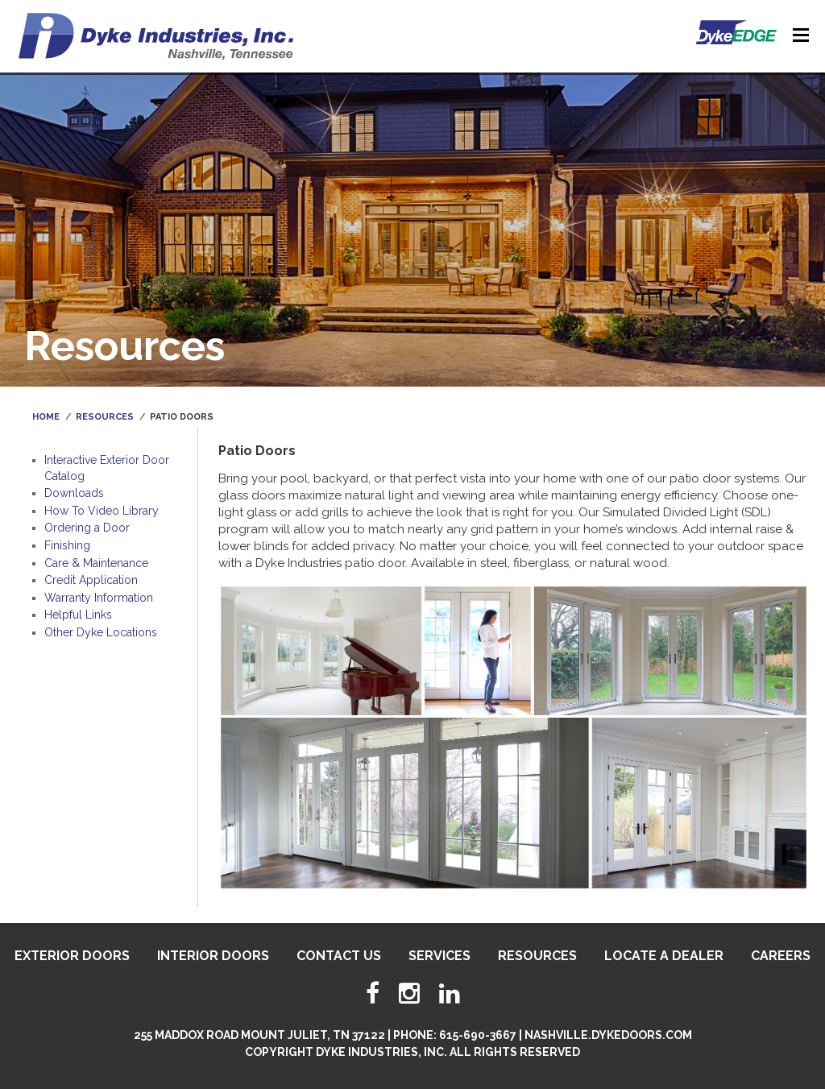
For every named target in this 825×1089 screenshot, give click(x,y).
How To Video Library (101, 510)
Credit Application (91, 579)
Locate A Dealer (663, 955)
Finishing (67, 545)
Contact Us (338, 955)
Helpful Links (78, 614)
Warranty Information (98, 597)
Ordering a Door (87, 527)
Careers (780, 955)
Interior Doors (213, 955)
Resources (105, 417)
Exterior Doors (72, 955)
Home (46, 417)
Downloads (74, 493)
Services (439, 955)
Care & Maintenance (96, 563)
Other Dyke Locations (100, 632)
